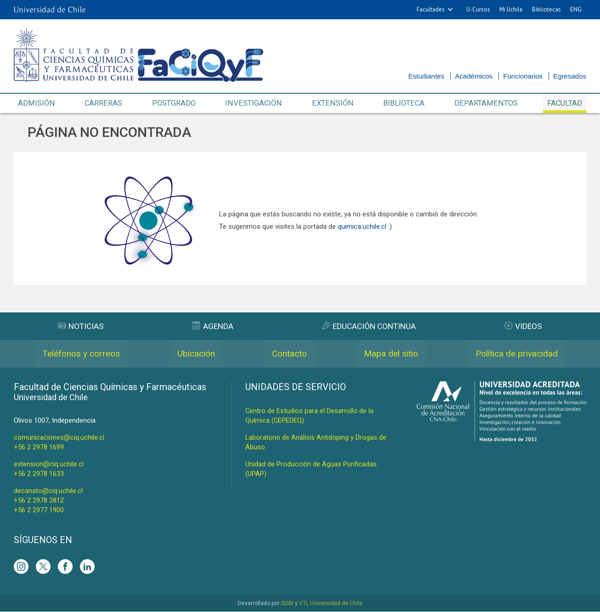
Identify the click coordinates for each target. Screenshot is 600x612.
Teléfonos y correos (81, 354)
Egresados (569, 76)
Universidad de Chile (336, 604)
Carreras (103, 103)
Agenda (212, 326)
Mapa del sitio (389, 354)
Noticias (81, 326)
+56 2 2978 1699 (39, 447)
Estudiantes (426, 76)
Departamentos (485, 103)
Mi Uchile (511, 9)
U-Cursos (478, 9)
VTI (303, 604)
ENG (576, 9)
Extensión (332, 103)
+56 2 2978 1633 (39, 474)
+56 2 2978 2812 (39, 501)
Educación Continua (369, 326)
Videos (523, 326)
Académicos (473, 76)
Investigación (254, 103)
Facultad (564, 103)
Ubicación (196, 354)
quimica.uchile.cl (362, 227)
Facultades (431, 9)
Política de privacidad (516, 354)
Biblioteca (403, 103)
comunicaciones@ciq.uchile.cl (59, 438)
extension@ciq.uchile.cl (49, 464)
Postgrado (173, 103)
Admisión (36, 103)
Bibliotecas (546, 9)
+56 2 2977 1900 (39, 510)
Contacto (288, 354)
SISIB (287, 604)
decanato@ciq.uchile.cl (48, 491)
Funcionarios (523, 76)
